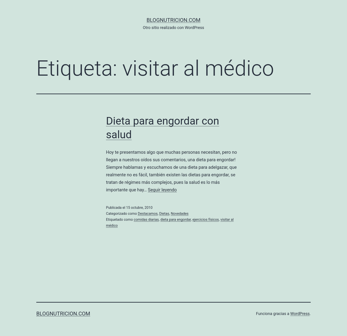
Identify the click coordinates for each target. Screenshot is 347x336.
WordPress (300, 313)
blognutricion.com (173, 20)
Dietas (164, 213)
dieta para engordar (175, 219)
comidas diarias (146, 219)
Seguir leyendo (162, 189)
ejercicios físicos (205, 219)
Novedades (180, 213)
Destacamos (148, 213)
